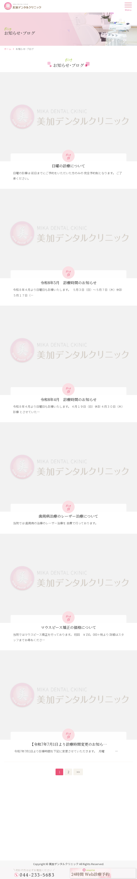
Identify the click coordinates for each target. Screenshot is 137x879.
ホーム (7, 49)
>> (78, 772)
